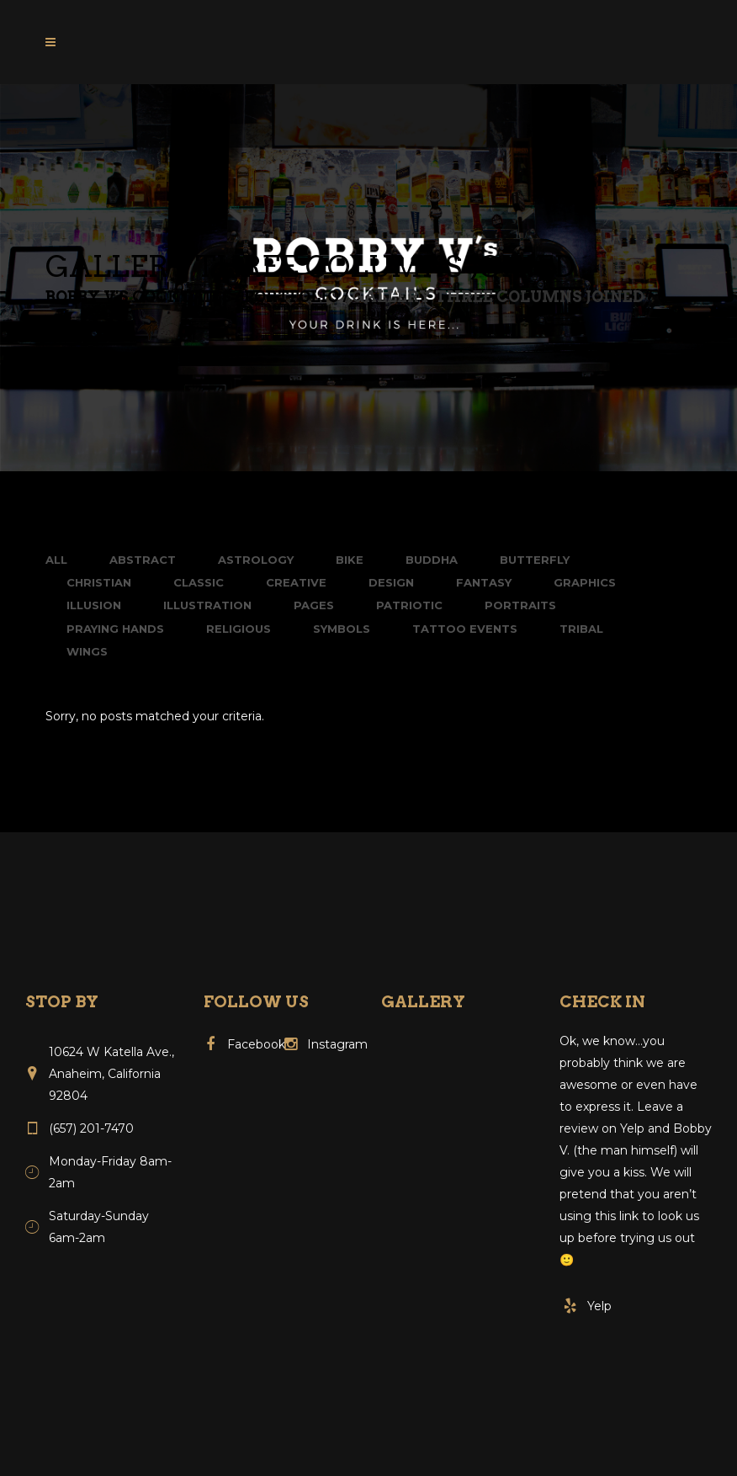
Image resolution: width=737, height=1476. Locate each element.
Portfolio (291, 297)
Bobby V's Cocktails (138, 297)
